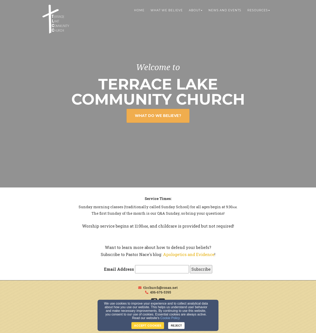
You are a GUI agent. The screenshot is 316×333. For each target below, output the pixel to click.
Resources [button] (258, 11)
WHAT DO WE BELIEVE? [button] (158, 115)
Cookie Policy (170, 318)
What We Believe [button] (167, 11)
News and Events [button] (224, 11)
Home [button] (139, 11)
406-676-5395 (160, 292)
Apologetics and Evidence (188, 254)
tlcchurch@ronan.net (160, 287)
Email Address (119, 269)
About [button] (195, 11)
